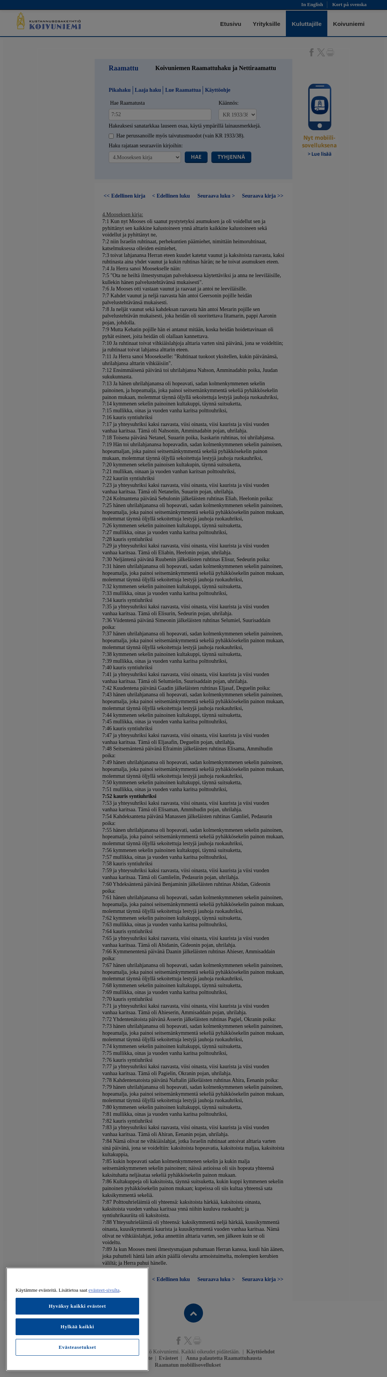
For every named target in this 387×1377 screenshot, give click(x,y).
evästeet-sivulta (104, 1290)
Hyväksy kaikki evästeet (77, 1306)
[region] (77, 1319)
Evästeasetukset (77, 1347)
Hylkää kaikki (77, 1326)
